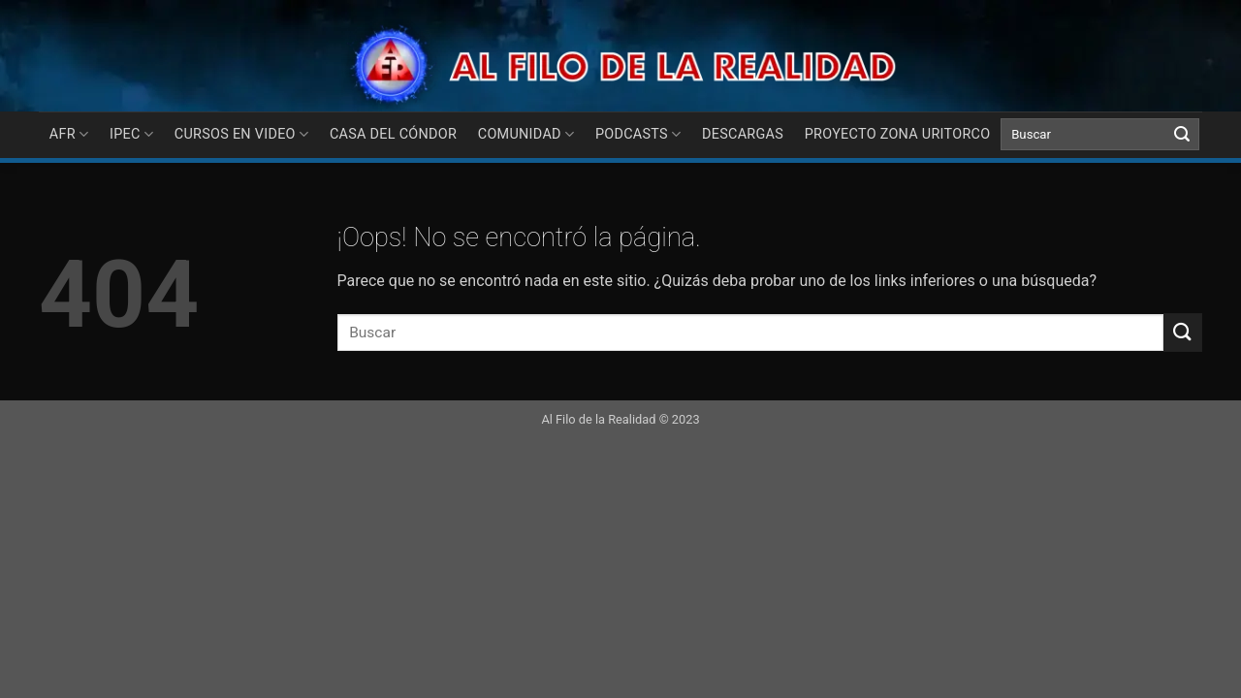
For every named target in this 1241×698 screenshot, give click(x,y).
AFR (69, 134)
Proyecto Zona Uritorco (898, 134)
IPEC (131, 134)
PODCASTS (638, 134)
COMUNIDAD (526, 134)
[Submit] (1181, 134)
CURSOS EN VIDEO (242, 134)
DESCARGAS (742, 134)
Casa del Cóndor (393, 134)
